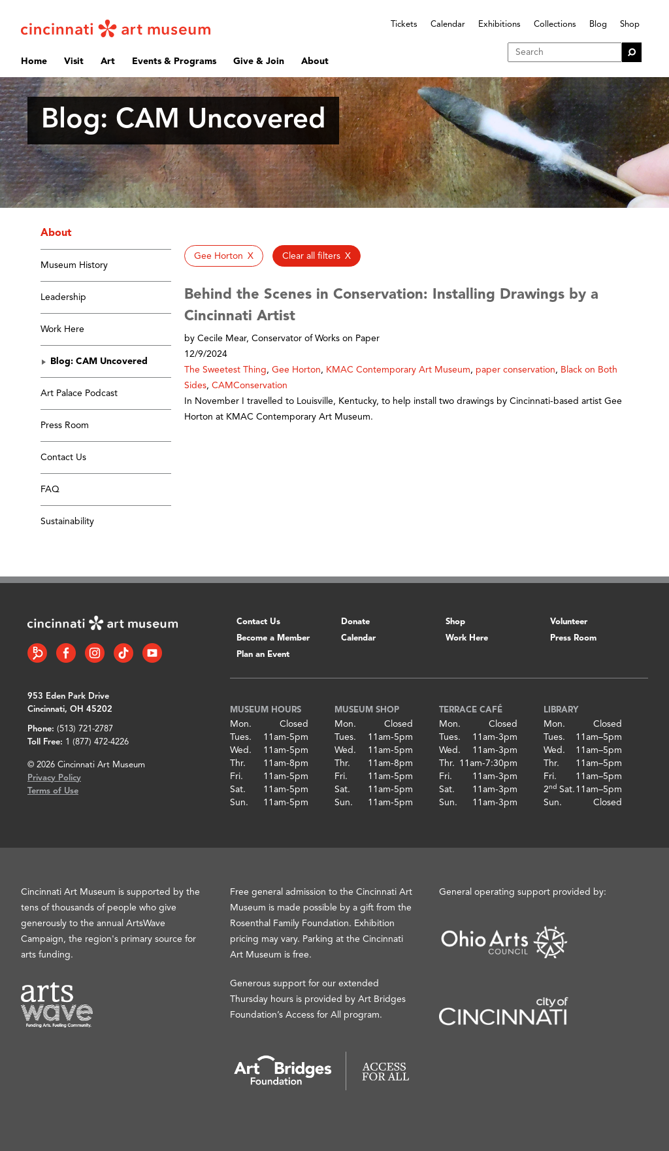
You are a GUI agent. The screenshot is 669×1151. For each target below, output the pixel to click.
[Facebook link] (66, 653)
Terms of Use (52, 791)
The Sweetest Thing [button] (225, 370)
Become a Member (273, 638)
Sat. (238, 789)
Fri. (236, 776)
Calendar (448, 24)
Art (108, 61)
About (315, 61)
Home (34, 61)
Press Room (65, 425)
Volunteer (568, 622)
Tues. (241, 737)
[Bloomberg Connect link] (37, 653)
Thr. (238, 763)
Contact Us (63, 457)
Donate (355, 622)
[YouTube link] (152, 653)
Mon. (241, 724)
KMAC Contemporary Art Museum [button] (398, 370)
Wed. (241, 750)
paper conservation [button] (515, 370)
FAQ (50, 489)
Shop (630, 24)
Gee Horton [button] (296, 370)
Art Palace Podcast (79, 393)
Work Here (62, 329)
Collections (555, 24)
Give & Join (258, 61)
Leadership (63, 297)
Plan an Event (263, 654)
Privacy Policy (54, 778)
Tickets (404, 24)
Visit (74, 61)
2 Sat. (559, 789)
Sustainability (67, 521)
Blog (598, 24)
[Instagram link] (95, 653)
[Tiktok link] (123, 653)
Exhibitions (499, 24)
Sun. (239, 802)
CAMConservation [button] (249, 385)
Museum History (74, 265)
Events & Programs (174, 61)
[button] (223, 256)
